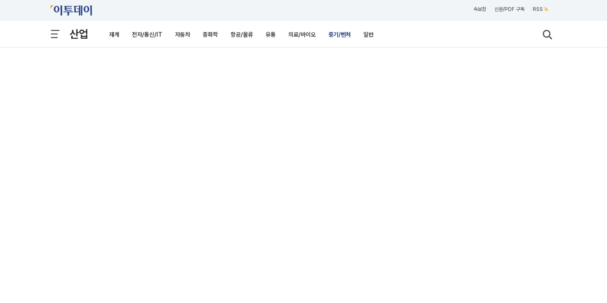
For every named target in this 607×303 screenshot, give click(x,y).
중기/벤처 (339, 34)
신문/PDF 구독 (509, 9)
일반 (368, 34)
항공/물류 (242, 34)
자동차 (182, 34)
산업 (79, 33)
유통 (271, 34)
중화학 (210, 34)
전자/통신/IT (147, 34)
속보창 (479, 9)
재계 (114, 34)
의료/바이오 (302, 34)
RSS (540, 9)
